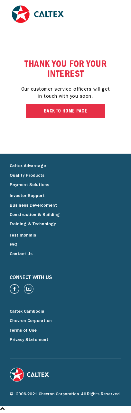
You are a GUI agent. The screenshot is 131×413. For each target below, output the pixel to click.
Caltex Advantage (28, 166)
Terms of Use (23, 330)
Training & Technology (33, 224)
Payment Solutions (29, 185)
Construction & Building (35, 215)
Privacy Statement (29, 340)
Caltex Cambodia (27, 312)
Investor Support (27, 196)
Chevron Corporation (31, 321)
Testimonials (23, 235)
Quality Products (27, 176)
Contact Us (21, 254)
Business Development (33, 205)
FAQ (13, 245)
